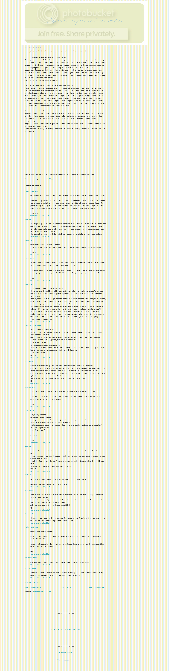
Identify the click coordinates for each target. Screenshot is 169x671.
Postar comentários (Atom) (42, 592)
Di (26, 219)
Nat (26, 240)
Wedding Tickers (65, 653)
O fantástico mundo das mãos (58, 51)
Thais (27, 258)
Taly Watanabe (30, 325)
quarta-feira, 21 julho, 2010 (40, 255)
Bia (26, 447)
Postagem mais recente (34, 587)
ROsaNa (28, 475)
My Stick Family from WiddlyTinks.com (65, 629)
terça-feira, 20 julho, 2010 (39, 216)
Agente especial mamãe (84, 21)
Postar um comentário (33, 583)
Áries (27, 284)
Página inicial (66, 587)
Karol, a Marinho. (31, 514)
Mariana (28, 568)
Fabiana (28, 387)
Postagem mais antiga (97, 587)
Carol (27, 411)
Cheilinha (28, 558)
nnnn (27, 361)
